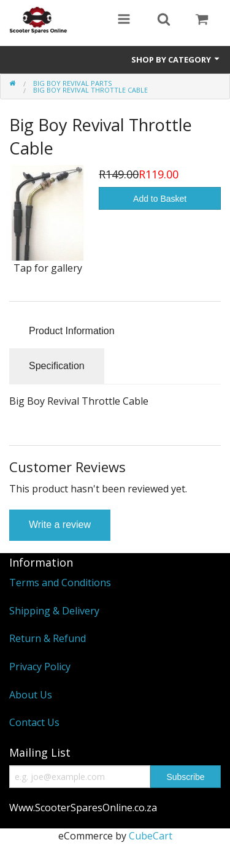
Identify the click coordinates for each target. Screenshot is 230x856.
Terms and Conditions (60, 582)
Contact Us (34, 722)
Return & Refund (47, 638)
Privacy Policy (40, 666)
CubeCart (150, 836)
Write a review (60, 524)
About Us (30, 694)
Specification (57, 366)
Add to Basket (159, 199)
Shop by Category (176, 59)
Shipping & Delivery (54, 610)
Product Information (72, 331)
